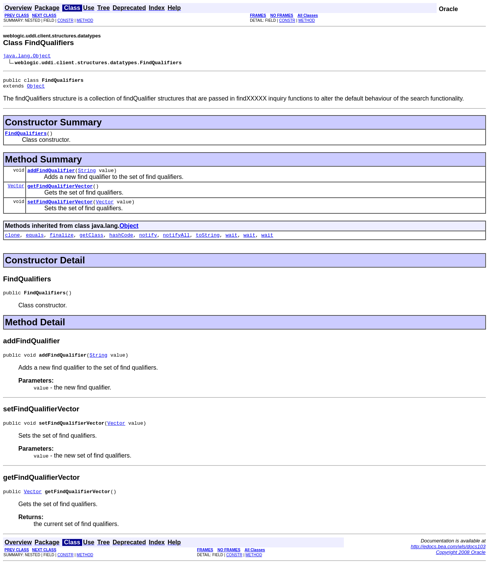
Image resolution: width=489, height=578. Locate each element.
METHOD (85, 20)
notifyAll (176, 243)
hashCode (121, 243)
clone (12, 243)
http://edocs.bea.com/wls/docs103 (448, 560)
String (87, 175)
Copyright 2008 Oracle (461, 566)
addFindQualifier (51, 175)
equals (35, 243)
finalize (61, 243)
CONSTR (65, 20)
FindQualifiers (26, 137)
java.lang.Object (27, 56)
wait (231, 243)
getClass (91, 243)
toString (207, 243)
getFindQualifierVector (60, 192)
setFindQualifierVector (60, 209)
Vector (16, 192)
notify (148, 243)
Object (36, 89)
